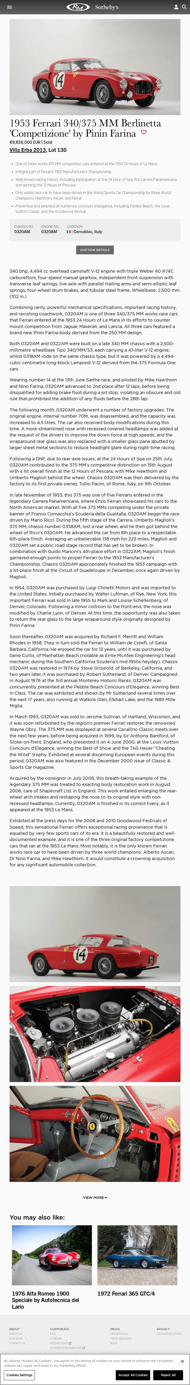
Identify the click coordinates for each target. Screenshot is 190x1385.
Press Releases (121, 1339)
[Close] (182, 1361)
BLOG (113, 1344)
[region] (95, 1369)
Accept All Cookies (133, 1375)
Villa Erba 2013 (28, 149)
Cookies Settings (169, 1334)
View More (95, 1198)
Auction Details (95, 250)
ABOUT (14, 1329)
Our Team (16, 1339)
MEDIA (115, 1329)
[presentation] (12, 1268)
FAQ (53, 1334)
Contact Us (17, 1344)
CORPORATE (59, 1329)
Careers (56, 1339)
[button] (176, 7)
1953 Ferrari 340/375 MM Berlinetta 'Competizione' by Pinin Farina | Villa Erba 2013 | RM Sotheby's (92, 7)
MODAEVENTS (60, 1344)
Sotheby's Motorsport (67, 1348)
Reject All (168, 1375)
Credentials (119, 1334)
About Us (15, 1334)
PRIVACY (163, 1329)
